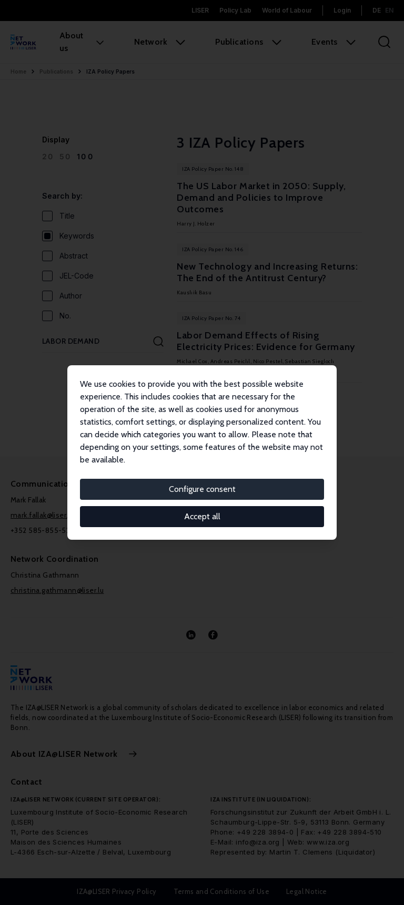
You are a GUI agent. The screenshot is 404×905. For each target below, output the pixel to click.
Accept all (202, 516)
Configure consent (202, 489)
